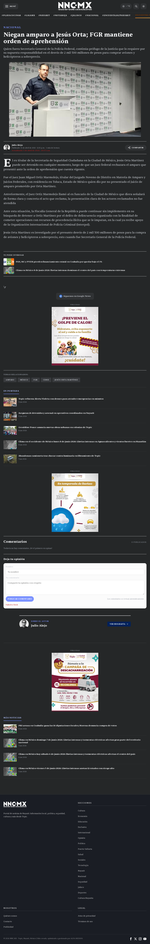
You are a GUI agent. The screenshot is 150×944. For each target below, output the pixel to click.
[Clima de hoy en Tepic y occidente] (126, 6)
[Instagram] (140, 938)
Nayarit (81, 871)
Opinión (81, 838)
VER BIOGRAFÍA (119, 624)
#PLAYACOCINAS (11, 15)
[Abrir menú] (11, 6)
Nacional (12, 27)
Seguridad (82, 882)
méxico (24, 380)
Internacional (84, 832)
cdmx (46, 380)
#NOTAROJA (60, 15)
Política (81, 843)
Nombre (75, 570)
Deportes (82, 893)
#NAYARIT (44, 15)
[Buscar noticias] (136, 6)
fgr (36, 380)
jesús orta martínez (66, 380)
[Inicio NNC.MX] (75, 6)
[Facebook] (130, 938)
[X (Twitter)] (135, 938)
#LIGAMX (29, 15)
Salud (80, 854)
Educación (82, 822)
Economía (82, 816)
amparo (10, 380)
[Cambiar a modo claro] (143, 6)
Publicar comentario (20, 599)
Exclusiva (82, 827)
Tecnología (83, 865)
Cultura (81, 811)
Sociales (81, 860)
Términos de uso (85, 921)
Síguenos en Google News (75, 296)
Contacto (8, 921)
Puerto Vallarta (85, 849)
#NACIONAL (92, 15)
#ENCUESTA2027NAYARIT (116, 15)
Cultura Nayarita (85, 898)
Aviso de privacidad (86, 916)
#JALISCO (76, 15)
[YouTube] (144, 938)
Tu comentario (75, 586)
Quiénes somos (10, 916)
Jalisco (81, 887)
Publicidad (8, 927)
